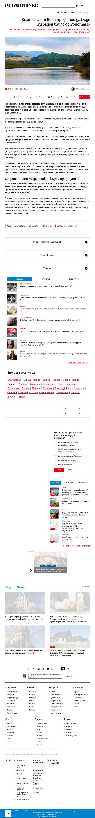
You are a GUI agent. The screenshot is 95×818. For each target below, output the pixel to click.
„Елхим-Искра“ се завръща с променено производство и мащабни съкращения (53, 310)
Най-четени (46, 279)
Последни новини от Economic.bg (76, 546)
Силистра (79, 388)
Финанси (32, 704)
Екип (34, 765)
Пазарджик (13, 388)
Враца (75, 380)
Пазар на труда (12, 713)
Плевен (36, 388)
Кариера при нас (22, 783)
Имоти (72, 12)
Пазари (31, 701)
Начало (58, 12)
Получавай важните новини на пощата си (45, 675)
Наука (9, 724)
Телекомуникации (80, 695)
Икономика (10, 687)
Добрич (23, 384)
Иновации (32, 698)
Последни (19, 279)
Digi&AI (64, 487)
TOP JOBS (40, 745)
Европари (10, 695)
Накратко (69, 727)
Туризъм (10, 710)
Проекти (39, 719)
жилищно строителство (26, 226)
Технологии (77, 687)
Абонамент (20, 770)
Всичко (67, 719)
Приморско (47, 226)
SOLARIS (39, 742)
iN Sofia (39, 736)
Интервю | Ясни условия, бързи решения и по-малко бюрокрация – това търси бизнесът (53, 355)
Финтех (76, 707)
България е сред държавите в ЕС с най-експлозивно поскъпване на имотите (24, 617)
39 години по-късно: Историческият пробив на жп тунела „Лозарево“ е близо (52, 299)
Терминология (71, 724)
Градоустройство (57, 707)
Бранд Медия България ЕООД (38, 779)
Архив (70, 469)
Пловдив (47, 388)
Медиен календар (22, 800)
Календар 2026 (42, 724)
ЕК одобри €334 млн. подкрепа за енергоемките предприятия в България (52, 331)
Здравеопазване (67, 499)
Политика (52, 566)
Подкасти (40, 727)
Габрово (11, 384)
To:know (69, 730)
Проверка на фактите (20, 766)
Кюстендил (49, 384)
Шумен (11, 396)
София (33, 392)
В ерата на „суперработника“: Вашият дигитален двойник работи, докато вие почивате (75, 492)
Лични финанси (56, 695)
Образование (66, 521)
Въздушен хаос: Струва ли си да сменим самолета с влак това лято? (75, 514)
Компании (22, 306)
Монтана (71, 384)
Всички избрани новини (78, 362)
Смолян (22, 392)
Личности (10, 733)
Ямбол (21, 396)
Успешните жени (42, 739)
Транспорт (10, 704)
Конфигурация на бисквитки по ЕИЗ (22, 795)
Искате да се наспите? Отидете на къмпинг (76, 502)
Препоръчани (74, 279)
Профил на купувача (20, 789)
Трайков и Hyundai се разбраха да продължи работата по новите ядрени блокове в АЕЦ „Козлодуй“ (50, 344)
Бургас (27, 380)
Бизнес (65, 12)
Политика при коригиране (38, 774)
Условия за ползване (36, 784)
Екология (54, 710)
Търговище (62, 392)
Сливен (11, 392)
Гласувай (59, 469)
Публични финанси (25, 284)
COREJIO (39, 733)
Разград (59, 388)
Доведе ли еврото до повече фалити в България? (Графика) (46, 286)
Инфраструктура (24, 295)
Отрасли (32, 695)
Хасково (75, 392)
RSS (65, 669)
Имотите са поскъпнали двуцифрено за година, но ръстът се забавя (23, 651)
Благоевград (14, 380)
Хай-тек (76, 704)
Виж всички (86, 587)
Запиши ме (69, 676)
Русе (68, 388)
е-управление (78, 698)
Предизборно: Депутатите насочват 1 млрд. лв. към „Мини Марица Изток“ (50, 570)
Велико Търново (51, 380)
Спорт (9, 739)
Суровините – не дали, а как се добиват (75, 538)
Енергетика (23, 340)
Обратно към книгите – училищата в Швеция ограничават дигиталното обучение (74, 527)
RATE (38, 730)
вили (9, 226)
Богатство (10, 730)
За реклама (20, 760)
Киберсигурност (79, 701)
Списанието (65, 534)
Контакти (19, 773)
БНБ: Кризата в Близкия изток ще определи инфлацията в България (50, 320)
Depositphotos (52, 816)
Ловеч (60, 384)
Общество (54, 687)
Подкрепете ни (38, 788)
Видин (66, 380)
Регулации (23, 329)
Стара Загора (46, 392)
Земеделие (11, 707)
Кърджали (34, 384)
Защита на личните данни (38, 761)
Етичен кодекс (21, 778)
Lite (7, 719)
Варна (36, 380)
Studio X (54, 814)
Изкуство (10, 736)
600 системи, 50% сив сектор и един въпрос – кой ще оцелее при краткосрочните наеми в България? (68, 619)
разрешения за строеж (67, 226)
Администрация (56, 713)
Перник (26, 388)
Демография (55, 698)
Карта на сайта (38, 770)
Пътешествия (66, 510)
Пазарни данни (71, 736)
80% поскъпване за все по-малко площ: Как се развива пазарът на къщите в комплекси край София (68, 653)
